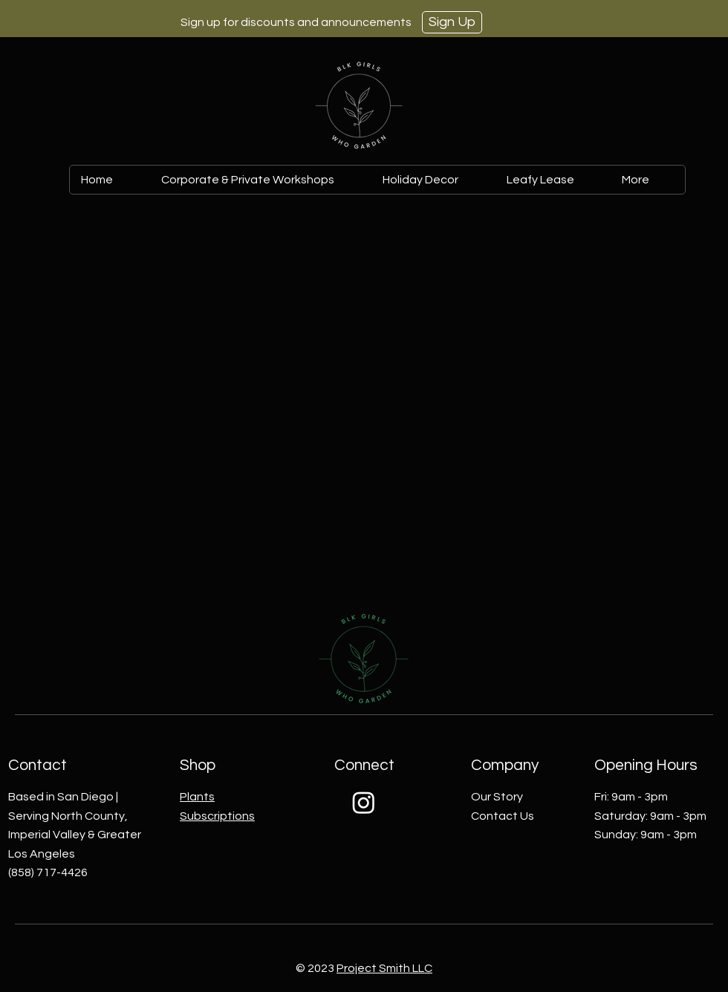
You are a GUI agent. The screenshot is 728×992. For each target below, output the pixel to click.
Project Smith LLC (384, 968)
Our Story (497, 797)
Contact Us (502, 816)
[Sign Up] (452, 22)
